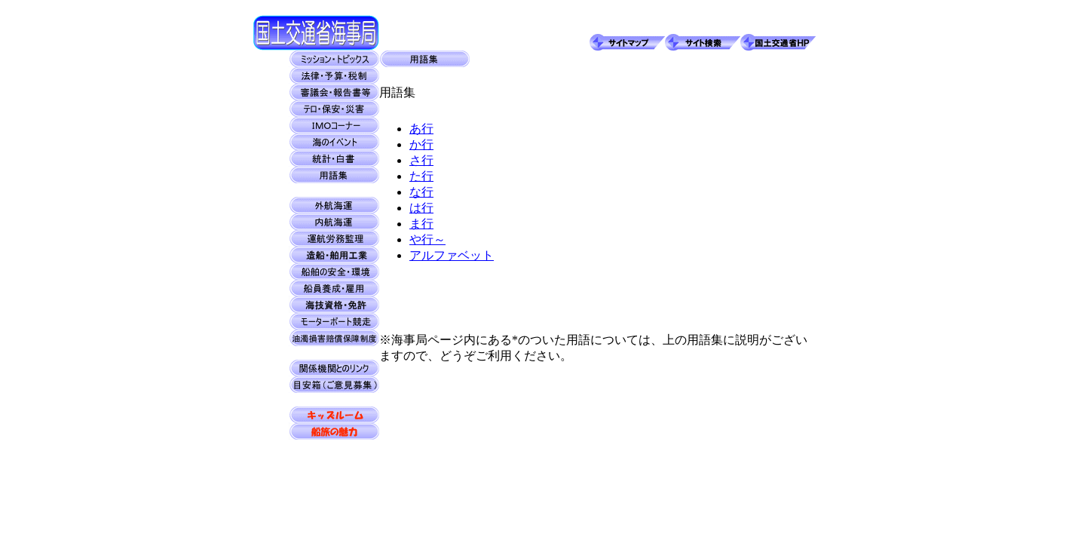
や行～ (427, 239)
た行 (421, 176)
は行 (421, 207)
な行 (421, 192)
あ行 (421, 128)
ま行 (421, 223)
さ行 (421, 160)
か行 (421, 144)
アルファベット (451, 255)
